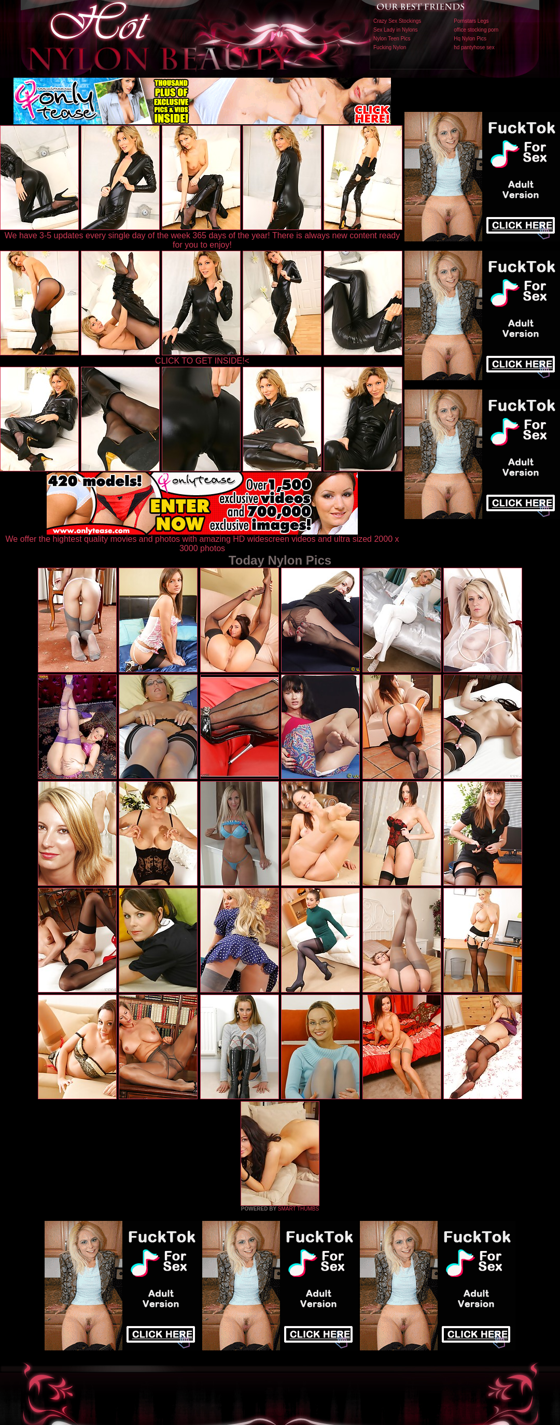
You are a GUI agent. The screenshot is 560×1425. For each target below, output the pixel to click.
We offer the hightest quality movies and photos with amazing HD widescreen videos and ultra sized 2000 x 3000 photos (202, 540)
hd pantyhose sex (474, 47)
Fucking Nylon (389, 47)
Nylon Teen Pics (392, 38)
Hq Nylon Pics (470, 38)
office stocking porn (476, 30)
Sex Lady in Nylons (395, 30)
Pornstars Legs (471, 21)
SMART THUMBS (298, 1209)
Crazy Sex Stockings (397, 21)
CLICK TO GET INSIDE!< (202, 360)
